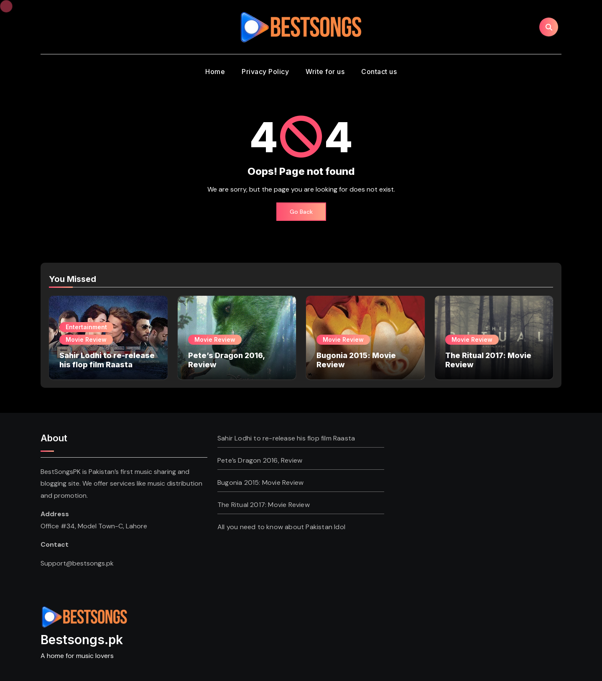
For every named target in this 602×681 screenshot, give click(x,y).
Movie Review (86, 339)
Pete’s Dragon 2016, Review (259, 460)
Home (215, 71)
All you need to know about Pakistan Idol (281, 526)
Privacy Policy (265, 71)
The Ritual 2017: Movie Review (263, 504)
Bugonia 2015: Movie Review (260, 482)
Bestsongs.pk (82, 639)
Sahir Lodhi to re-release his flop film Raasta (107, 360)
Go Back (301, 211)
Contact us (379, 71)
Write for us (325, 71)
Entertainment (86, 326)
